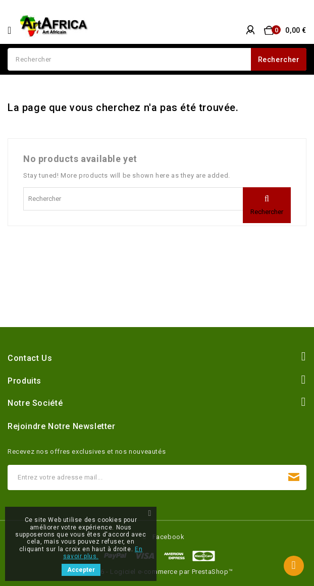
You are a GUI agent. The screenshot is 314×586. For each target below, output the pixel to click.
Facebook (168, 537)
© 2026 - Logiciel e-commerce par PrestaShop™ (157, 571)
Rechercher (279, 60)
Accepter (81, 569)
